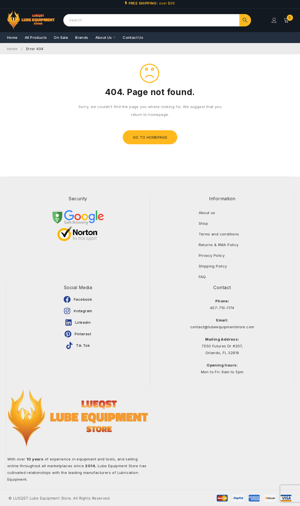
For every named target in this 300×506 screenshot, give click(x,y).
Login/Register (274, 20)
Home (12, 48)
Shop (203, 223)
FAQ (202, 277)
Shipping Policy (213, 266)
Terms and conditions (219, 234)
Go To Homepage (150, 137)
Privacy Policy (212, 255)
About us (207, 212)
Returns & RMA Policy (219, 244)
